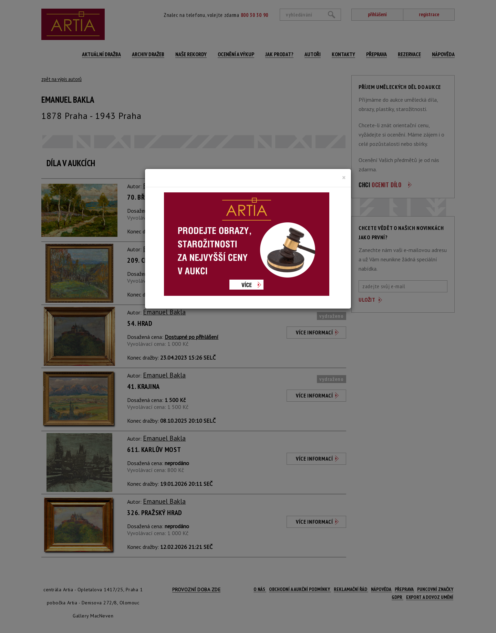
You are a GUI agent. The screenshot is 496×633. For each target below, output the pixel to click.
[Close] (344, 177)
